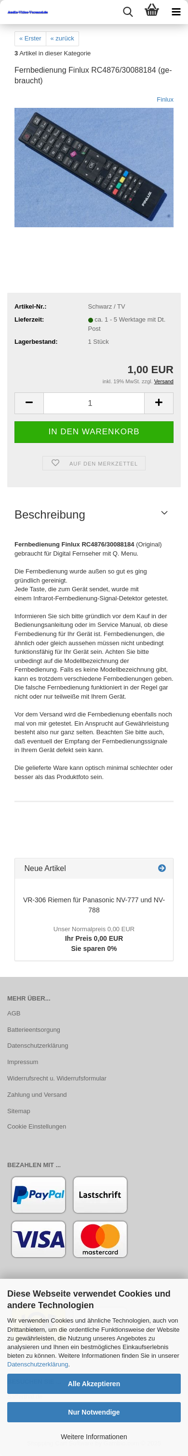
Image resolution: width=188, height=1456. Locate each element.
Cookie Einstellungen (36, 1126)
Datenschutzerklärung (37, 1364)
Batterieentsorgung (33, 1029)
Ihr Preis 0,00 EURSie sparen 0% (94, 938)
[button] (28, 403)
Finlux (165, 99)
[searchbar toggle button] (128, 12)
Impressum (22, 1062)
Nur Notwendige (94, 1412)
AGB (13, 1013)
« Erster (30, 38)
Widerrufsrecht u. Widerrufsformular (57, 1078)
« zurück (62, 38)
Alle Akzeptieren (94, 1384)
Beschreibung (49, 514)
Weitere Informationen (94, 1437)
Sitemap (18, 1111)
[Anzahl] (94, 403)
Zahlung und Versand (37, 1094)
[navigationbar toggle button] (176, 12)
